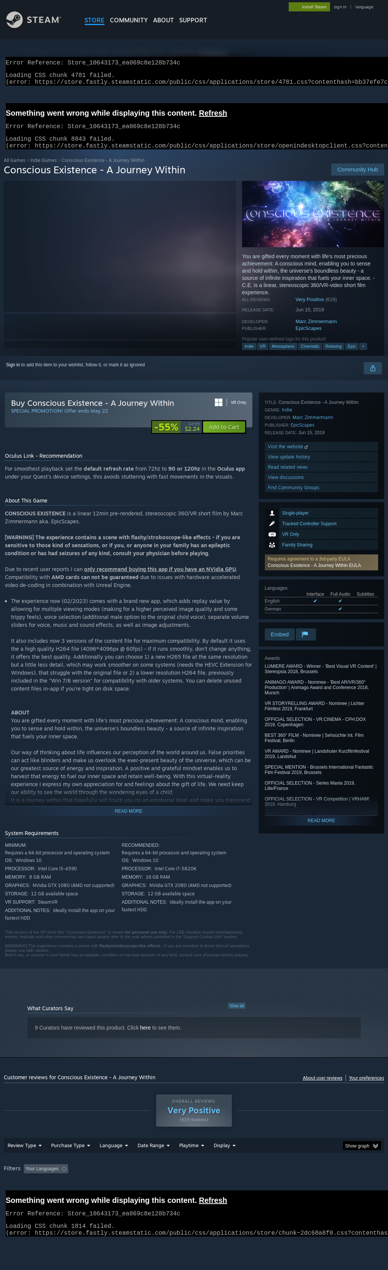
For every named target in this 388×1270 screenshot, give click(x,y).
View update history (289, 586)
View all (237, 1015)
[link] (177, 436)
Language (111, 1165)
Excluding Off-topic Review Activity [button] (118, 1188)
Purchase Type (67, 1165)
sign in (340, 6)
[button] (321, 462)
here (145, 1037)
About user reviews (323, 1087)
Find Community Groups (293, 617)
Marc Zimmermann (316, 330)
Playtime (189, 1165)
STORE (94, 20)
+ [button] (363, 355)
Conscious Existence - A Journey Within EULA (314, 465)
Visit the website (288, 576)
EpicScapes (309, 337)
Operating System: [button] (295, 1188)
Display (222, 1165)
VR (263, 355)
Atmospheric (283, 355)
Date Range (151, 1165)
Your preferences (366, 1087)
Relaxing (333, 355)
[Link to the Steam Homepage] (39, 26)
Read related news (288, 596)
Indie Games (43, 169)
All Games (14, 169)
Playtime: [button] (177, 1188)
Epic (352, 355)
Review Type (22, 1165)
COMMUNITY (129, 20)
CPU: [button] (334, 1188)
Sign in (13, 374)
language (364, 6)
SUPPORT (193, 20)
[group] (194, 1193)
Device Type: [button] (19, 1198)
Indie (249, 355)
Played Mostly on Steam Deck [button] (231, 1188)
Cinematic (310, 355)
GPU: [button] (359, 1188)
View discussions (286, 606)
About (163, 20)
